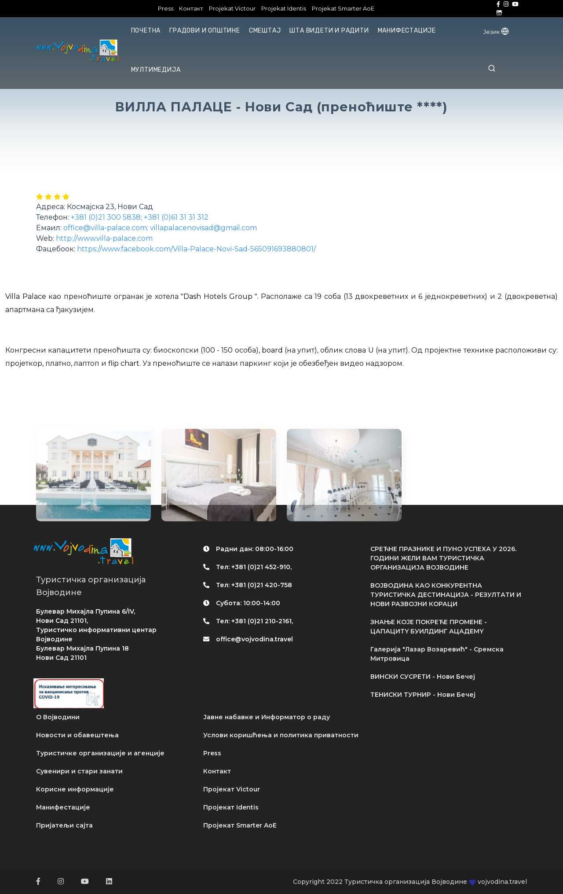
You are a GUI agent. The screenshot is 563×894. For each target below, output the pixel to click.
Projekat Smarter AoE (343, 8)
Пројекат (231, 789)
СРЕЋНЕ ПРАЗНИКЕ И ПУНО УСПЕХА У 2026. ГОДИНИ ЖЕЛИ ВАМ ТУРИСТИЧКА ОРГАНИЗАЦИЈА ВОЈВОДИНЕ (443, 558)
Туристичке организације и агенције (100, 753)
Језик (496, 31)
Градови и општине (204, 30)
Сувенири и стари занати (79, 771)
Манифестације (407, 30)
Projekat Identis (283, 8)
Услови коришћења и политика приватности (280, 735)
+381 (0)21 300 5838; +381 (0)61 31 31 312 (139, 217)
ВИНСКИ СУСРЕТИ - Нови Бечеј (422, 677)
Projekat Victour (232, 8)
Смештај (265, 30)
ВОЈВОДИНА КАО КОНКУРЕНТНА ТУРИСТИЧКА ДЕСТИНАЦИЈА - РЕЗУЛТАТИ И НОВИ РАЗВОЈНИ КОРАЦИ (445, 594)
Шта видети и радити (329, 30)
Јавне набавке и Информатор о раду (266, 717)
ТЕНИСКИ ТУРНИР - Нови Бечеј (422, 695)
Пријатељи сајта (64, 825)
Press (165, 8)
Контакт (191, 8)
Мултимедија (156, 70)
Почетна (146, 30)
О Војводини (58, 717)
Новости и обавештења (77, 735)
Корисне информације (75, 789)
